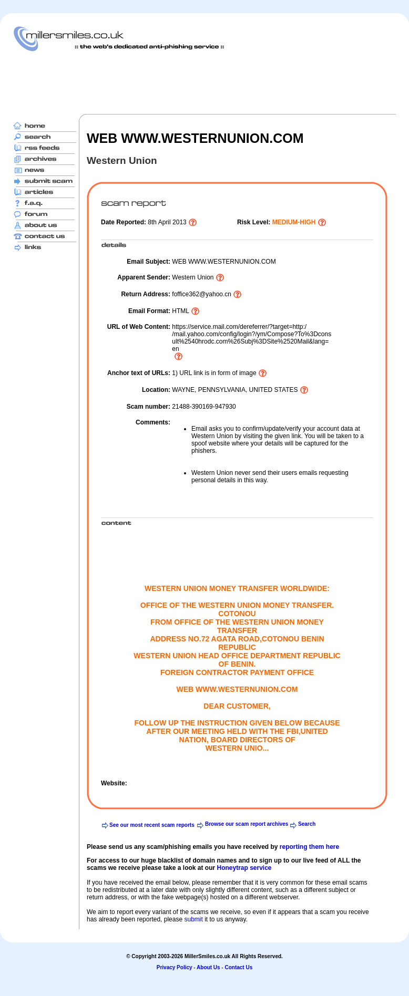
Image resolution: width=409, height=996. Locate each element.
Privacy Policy (174, 967)
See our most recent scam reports (152, 825)
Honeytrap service (244, 868)
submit (193, 919)
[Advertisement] (204, 82)
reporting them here (309, 846)
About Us (208, 967)
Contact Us (238, 967)
